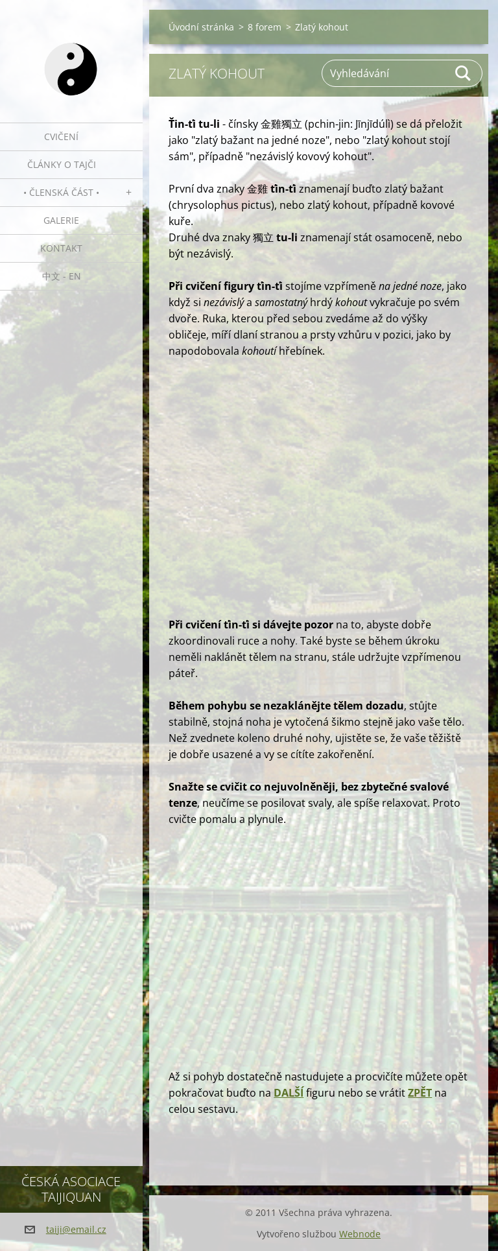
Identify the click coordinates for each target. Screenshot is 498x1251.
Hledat (463, 73)
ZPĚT (420, 1093)
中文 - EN (61, 276)
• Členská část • (61, 192)
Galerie (61, 220)
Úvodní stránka (201, 27)
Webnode (360, 1234)
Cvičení (61, 136)
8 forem (264, 27)
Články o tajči (61, 164)
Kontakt (61, 248)
